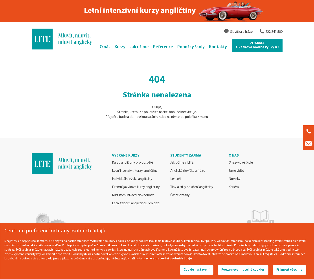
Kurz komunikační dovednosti (133, 195)
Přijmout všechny (289, 270)
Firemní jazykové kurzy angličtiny (136, 187)
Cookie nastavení (196, 270)
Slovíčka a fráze (241, 32)
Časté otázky (180, 195)
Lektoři (175, 179)
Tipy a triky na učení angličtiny (191, 187)
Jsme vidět (236, 171)
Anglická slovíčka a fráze (187, 171)
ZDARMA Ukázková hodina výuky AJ (257, 45)
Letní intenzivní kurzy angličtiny (135, 171)
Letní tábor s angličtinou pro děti (136, 203)
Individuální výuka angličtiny (132, 179)
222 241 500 (274, 32)
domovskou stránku (144, 117)
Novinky (235, 179)
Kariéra (234, 187)
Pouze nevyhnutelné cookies (242, 270)
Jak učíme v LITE (181, 162)
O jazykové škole (241, 162)
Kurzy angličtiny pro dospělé (132, 162)
